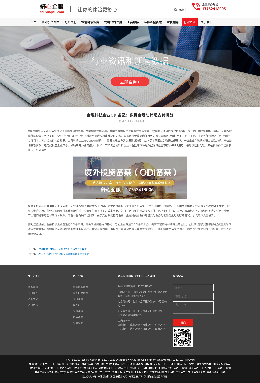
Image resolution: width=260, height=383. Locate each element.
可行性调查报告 (148, 368)
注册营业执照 (120, 376)
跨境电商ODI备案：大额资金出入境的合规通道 (62, 249)
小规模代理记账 (144, 364)
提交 (183, 322)
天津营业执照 (157, 372)
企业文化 (33, 299)
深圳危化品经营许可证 (155, 376)
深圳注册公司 (51, 368)
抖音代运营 (87, 364)
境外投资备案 (50, 22)
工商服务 (133, 22)
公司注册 (78, 299)
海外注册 (70, 22)
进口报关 (77, 368)
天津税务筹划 (73, 364)
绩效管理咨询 (62, 372)
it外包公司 (159, 364)
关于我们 (207, 22)
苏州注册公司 (90, 368)
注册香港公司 (112, 364)
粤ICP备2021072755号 (77, 359)
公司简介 (33, 293)
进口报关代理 (36, 368)
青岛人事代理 (95, 372)
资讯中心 (33, 305)
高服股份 (134, 368)
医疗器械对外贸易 (44, 372)
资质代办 (99, 364)
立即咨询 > (130, 82)
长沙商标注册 (121, 368)
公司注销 (78, 311)
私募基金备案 (153, 22)
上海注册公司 (198, 372)
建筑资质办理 (204, 364)
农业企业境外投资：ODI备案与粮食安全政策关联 (63, 254)
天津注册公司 (183, 372)
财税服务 (173, 22)
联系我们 (33, 287)
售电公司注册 (113, 22)
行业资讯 (190, 22)
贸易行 (192, 364)
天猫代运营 (65, 368)
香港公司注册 (181, 368)
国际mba (182, 364)
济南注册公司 (47, 364)
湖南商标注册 (106, 368)
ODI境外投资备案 (221, 364)
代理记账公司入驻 (112, 372)
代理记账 (78, 305)
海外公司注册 (128, 364)
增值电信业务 (90, 22)
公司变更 (78, 323)
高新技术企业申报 (216, 372)
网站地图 (190, 359)
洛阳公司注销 (165, 368)
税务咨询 (78, 317)
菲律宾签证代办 (78, 372)
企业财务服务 (141, 372)
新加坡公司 (210, 368)
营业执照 (169, 372)
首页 (33, 22)
